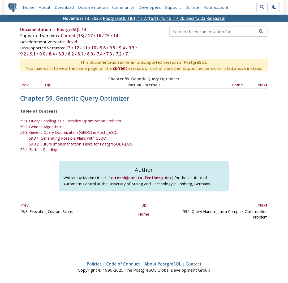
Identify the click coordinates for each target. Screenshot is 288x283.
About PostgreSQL (162, 263)
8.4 (52, 54)
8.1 (80, 54)
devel (71, 41)
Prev (24, 84)
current (120, 68)
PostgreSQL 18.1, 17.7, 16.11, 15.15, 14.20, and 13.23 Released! (164, 18)
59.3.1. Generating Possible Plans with (67, 138)
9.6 (103, 47)
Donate (192, 7)
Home (29, 7)
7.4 (99, 54)
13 (68, 47)
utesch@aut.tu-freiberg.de (141, 177)
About (44, 7)
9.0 (42, 54)
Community (123, 7)
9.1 (33, 54)
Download (64, 7)
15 (107, 35)
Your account (216, 7)
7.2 (119, 54)
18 (80, 35)
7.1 (128, 54)
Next (263, 84)
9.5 (112, 47)
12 (76, 47)
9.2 (23, 54)
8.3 (61, 54)
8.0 (90, 54)
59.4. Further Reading (38, 149)
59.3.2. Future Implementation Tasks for (81, 144)
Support (173, 7)
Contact (193, 263)
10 (93, 47)
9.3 (131, 47)
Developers (150, 7)
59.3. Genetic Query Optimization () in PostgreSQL (69, 132)
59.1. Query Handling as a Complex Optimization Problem (70, 120)
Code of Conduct (123, 263)
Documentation (93, 7)
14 (115, 35)
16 (98, 35)
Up (47, 84)
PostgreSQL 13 (71, 29)
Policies (94, 263)
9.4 (122, 47)
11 (85, 47)
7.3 (109, 54)
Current (68, 35)
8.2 (71, 54)
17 (90, 35)
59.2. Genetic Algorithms (41, 126)
